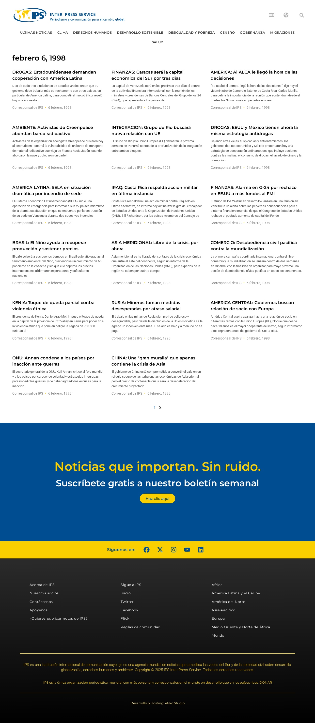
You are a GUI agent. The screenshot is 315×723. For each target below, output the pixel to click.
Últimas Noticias (36, 32)
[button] (301, 15)
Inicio (126, 593)
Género (227, 32)
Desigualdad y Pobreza (191, 32)
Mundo (218, 635)
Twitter (127, 602)
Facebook (129, 610)
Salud (158, 42)
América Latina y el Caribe (236, 593)
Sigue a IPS (131, 585)
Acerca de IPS (42, 585)
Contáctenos (41, 602)
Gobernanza (252, 32)
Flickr (126, 618)
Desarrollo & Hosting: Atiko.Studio (157, 703)
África (217, 585)
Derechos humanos (92, 32)
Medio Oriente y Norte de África (241, 627)
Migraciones (282, 32)
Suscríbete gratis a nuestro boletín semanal (157, 483)
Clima (62, 32)
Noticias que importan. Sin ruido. (157, 466)
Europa (218, 618)
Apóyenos (38, 610)
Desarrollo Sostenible (140, 32)
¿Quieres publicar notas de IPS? (59, 618)
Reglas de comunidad (140, 627)
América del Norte (228, 602)
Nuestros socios (44, 593)
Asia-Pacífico (224, 610)
